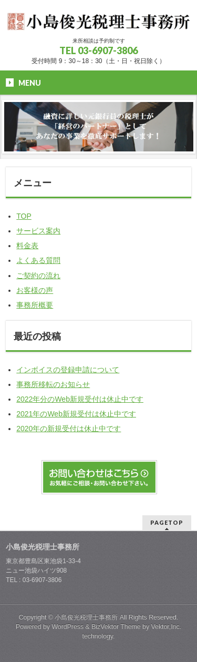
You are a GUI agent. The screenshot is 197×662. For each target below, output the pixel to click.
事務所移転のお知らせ (53, 384)
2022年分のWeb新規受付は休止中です (79, 399)
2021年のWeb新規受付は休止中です (76, 414)
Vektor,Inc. (166, 626)
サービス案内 (38, 231)
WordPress (67, 626)
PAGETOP (166, 522)
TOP (24, 216)
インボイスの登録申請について (67, 369)
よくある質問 (38, 260)
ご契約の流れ (38, 275)
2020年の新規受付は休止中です (68, 428)
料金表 (27, 245)
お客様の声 (34, 290)
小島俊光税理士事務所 (86, 617)
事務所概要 (34, 305)
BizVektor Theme (116, 626)
